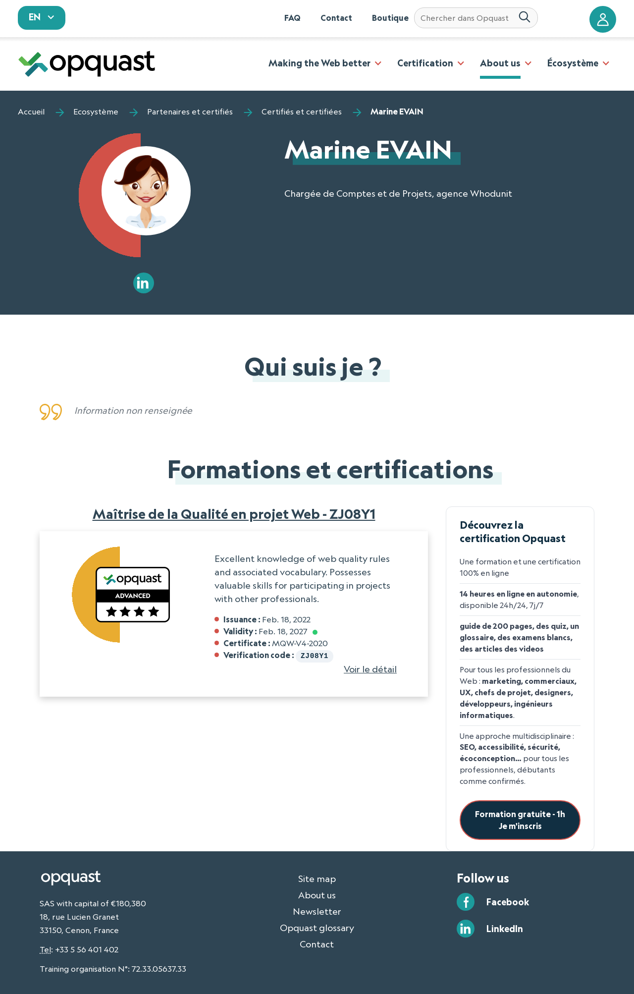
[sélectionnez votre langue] (41, 18)
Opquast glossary (317, 928)
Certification (425, 63)
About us (500, 63)
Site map (317, 878)
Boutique (390, 18)
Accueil (31, 111)
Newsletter (317, 911)
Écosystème (572, 63)
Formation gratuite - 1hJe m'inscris (520, 820)
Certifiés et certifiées (302, 111)
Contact (336, 18)
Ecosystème (95, 111)
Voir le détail (370, 668)
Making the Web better (319, 63)
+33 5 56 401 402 (86, 949)
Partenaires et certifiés (190, 111)
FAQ (292, 18)
